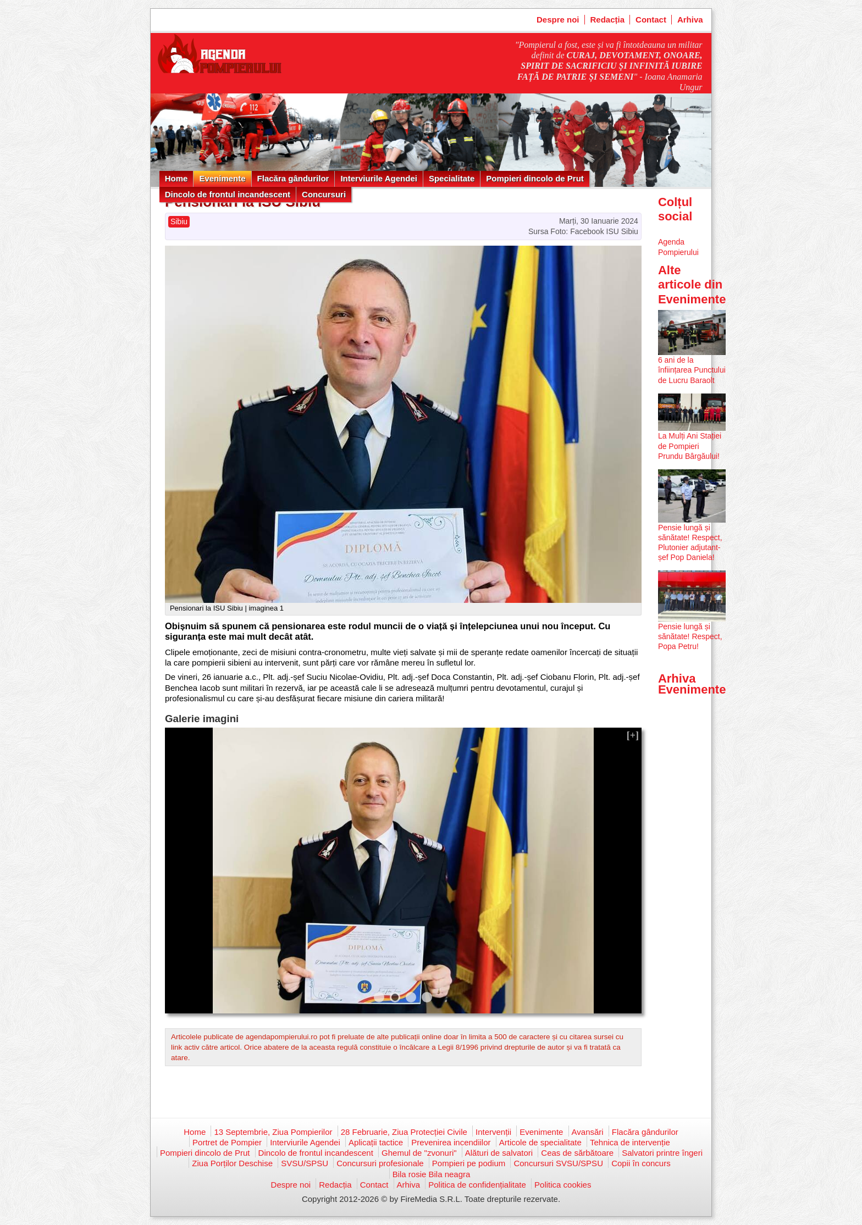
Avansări (588, 1132)
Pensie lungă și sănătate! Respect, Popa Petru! (690, 636)
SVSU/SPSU (304, 1163)
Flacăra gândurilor (293, 178)
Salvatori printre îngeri (662, 1152)
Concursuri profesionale (379, 1163)
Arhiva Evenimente (692, 684)
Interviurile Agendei (378, 178)
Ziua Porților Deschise (232, 1163)
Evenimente (222, 178)
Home (176, 178)
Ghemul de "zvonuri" (419, 1152)
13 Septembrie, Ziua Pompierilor (273, 1132)
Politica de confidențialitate (477, 1184)
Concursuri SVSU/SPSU (558, 1163)
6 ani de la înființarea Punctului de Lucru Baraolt (692, 370)
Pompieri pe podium (468, 1163)
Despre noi (558, 19)
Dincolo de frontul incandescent (227, 194)
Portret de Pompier (227, 1142)
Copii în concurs (641, 1163)
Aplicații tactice (376, 1142)
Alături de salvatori (499, 1152)
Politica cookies (562, 1184)
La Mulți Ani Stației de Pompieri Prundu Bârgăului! (689, 445)
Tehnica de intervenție (630, 1142)
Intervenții (493, 1132)
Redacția (607, 19)
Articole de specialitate (540, 1142)
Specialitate (451, 178)
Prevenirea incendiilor (450, 1142)
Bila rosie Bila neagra (432, 1174)
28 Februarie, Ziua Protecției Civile (404, 1132)
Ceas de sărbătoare (577, 1152)
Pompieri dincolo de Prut (535, 178)
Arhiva (690, 19)
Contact (651, 19)
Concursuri (324, 194)
